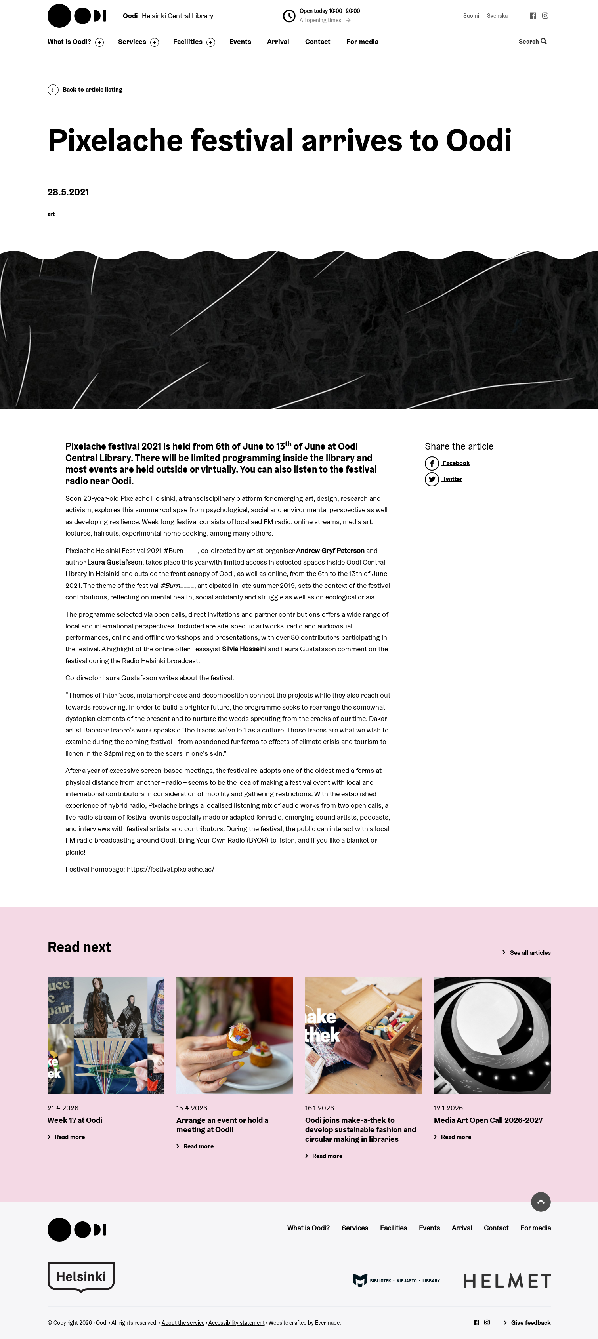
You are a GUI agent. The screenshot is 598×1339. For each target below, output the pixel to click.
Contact (318, 41)
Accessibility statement (236, 1322)
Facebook (447, 463)
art (51, 213)
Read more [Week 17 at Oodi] (70, 1137)
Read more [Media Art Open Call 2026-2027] (456, 1137)
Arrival (278, 41)
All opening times (325, 20)
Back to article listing (85, 89)
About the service (183, 1322)
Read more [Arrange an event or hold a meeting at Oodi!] (198, 1146)
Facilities (188, 41)
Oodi (77, 16)
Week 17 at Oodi (75, 1120)
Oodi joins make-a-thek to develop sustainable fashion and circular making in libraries (360, 1129)
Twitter (443, 479)
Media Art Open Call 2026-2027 (488, 1120)
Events (240, 41)
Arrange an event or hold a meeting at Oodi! (222, 1125)
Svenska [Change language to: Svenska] (497, 15)
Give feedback (531, 1322)
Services (132, 41)
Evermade (327, 1322)
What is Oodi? (69, 41)
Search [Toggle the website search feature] (532, 42)
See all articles (530, 952)
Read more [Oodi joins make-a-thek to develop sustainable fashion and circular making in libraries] (327, 1156)
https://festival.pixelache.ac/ (170, 869)
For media (362, 41)
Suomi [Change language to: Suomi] (471, 15)
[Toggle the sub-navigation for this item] (97, 42)
